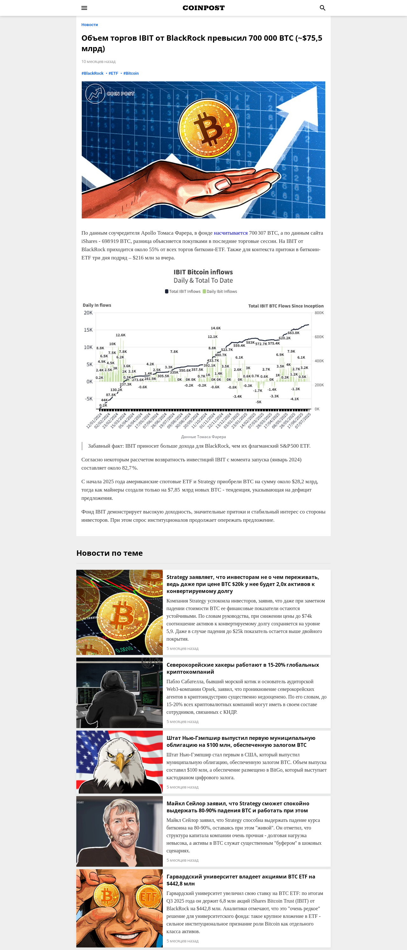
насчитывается (231, 233)
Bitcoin (132, 73)
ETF (114, 73)
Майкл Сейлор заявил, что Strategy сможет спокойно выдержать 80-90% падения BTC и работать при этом (238, 807)
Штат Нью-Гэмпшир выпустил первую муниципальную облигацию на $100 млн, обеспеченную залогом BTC (241, 741)
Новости (89, 24)
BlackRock (94, 73)
